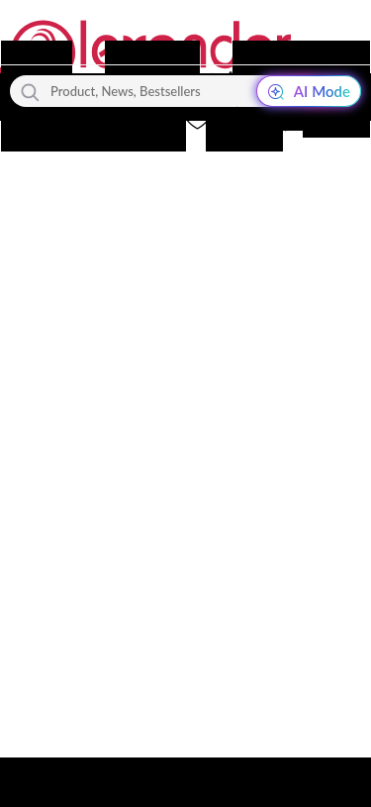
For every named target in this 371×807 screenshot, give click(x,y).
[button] (236, 120)
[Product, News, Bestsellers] (185, 91)
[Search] (30, 91)
